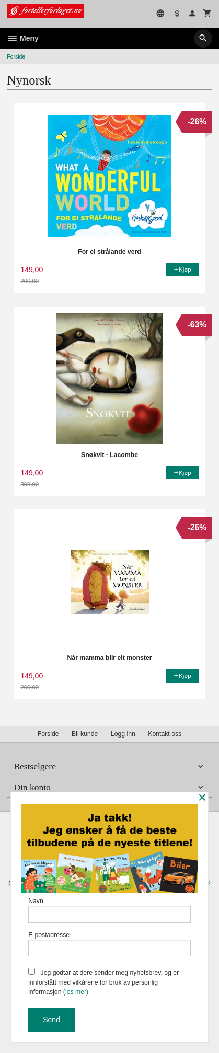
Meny (23, 38)
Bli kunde (85, 734)
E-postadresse (109, 944)
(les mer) (75, 992)
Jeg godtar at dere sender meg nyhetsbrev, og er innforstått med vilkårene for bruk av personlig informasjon (103, 982)
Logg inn (123, 734)
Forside (16, 56)
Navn (109, 910)
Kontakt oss (164, 734)
